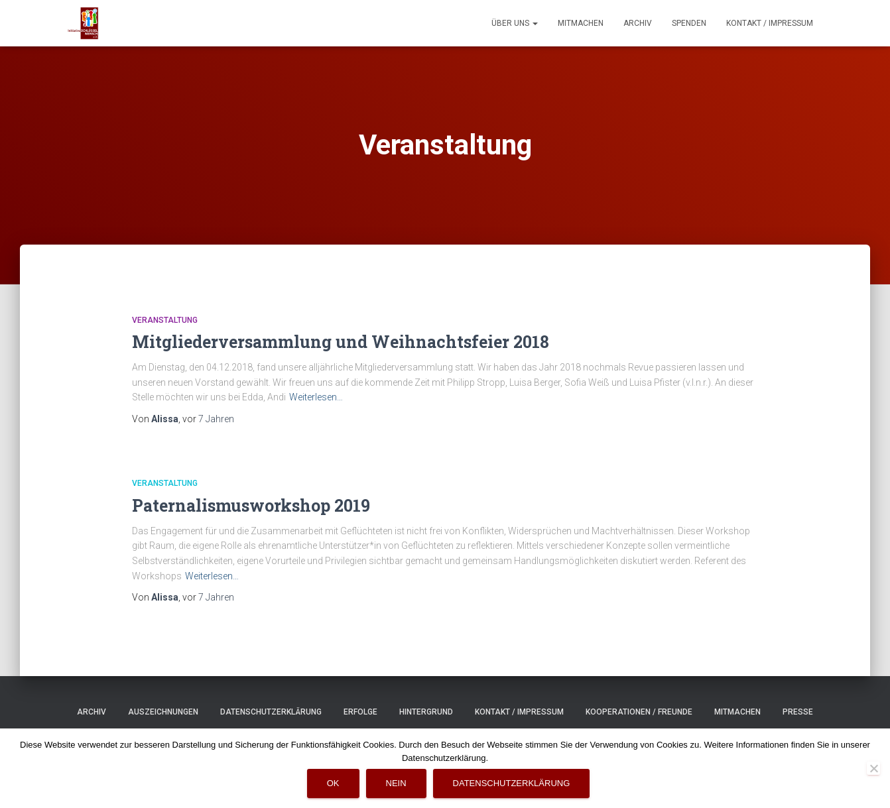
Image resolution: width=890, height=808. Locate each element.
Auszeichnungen (163, 712)
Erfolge (360, 712)
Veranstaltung (165, 320)
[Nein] (873, 768)
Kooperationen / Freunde (639, 712)
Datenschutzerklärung (271, 712)
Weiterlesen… (316, 397)
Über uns (514, 23)
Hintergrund (426, 712)
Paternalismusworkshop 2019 (251, 505)
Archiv (637, 23)
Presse (798, 712)
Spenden (689, 23)
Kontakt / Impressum (769, 23)
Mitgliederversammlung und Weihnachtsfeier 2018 (340, 342)
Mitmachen (581, 23)
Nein (396, 783)
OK (333, 783)
